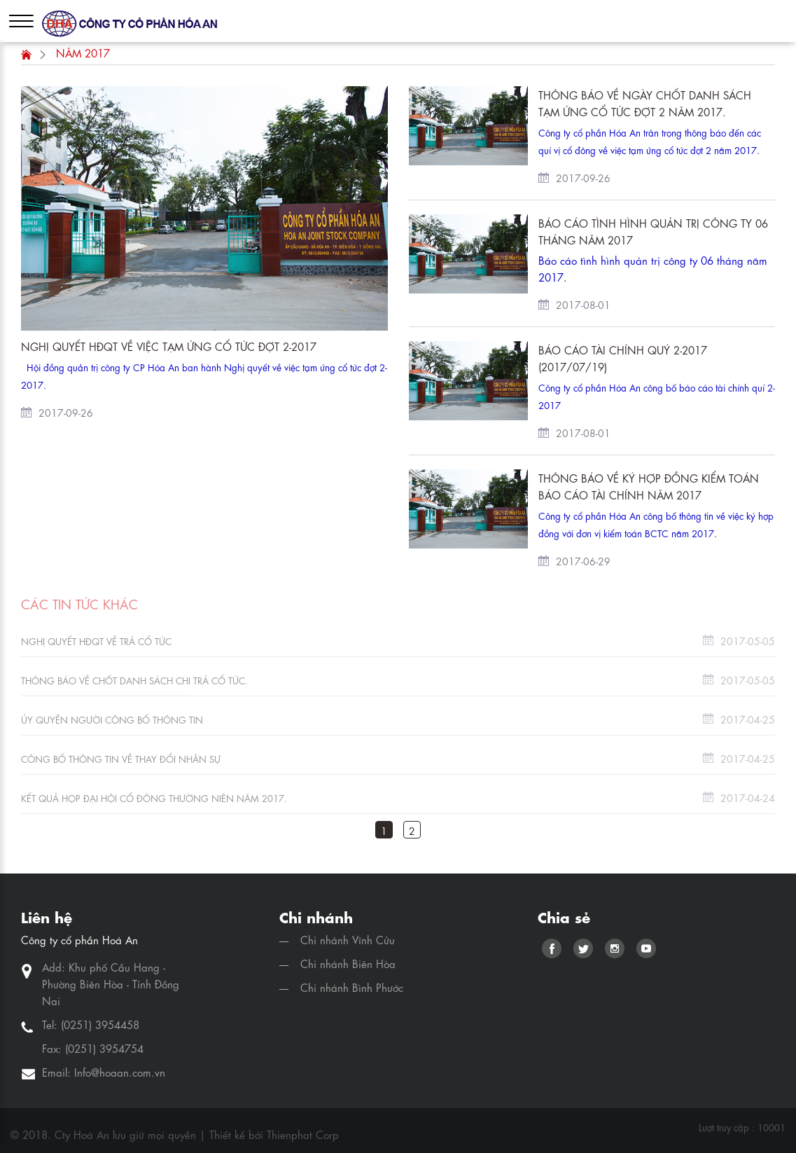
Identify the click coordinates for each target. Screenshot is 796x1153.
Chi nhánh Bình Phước (351, 987)
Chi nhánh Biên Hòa (348, 963)
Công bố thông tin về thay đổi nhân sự (121, 758)
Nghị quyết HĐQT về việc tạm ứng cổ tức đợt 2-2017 (168, 346)
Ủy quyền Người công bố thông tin (112, 719)
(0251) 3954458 (100, 1024)
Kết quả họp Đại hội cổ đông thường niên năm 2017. (154, 797)
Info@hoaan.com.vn (119, 1072)
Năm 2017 (83, 53)
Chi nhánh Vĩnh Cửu (347, 939)
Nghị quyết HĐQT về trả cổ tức (96, 641)
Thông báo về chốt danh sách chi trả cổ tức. (134, 680)
